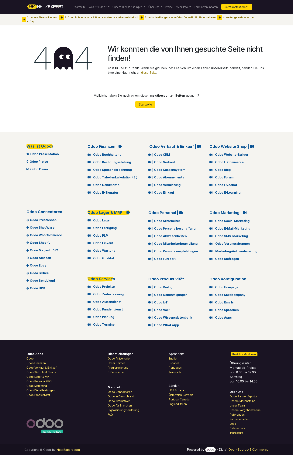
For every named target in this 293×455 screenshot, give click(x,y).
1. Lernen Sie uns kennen (42, 17)
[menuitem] (79, 6)
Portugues (175, 367)
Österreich (175, 394)
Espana (179, 390)
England (174, 404)
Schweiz (188, 394)
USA (171, 390)
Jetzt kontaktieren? (237, 7)
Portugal (174, 399)
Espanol (174, 363)
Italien (183, 404)
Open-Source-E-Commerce (248, 449)
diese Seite (148, 72)
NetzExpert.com (68, 450)
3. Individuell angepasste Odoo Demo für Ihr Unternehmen (180, 17)
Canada (185, 399)
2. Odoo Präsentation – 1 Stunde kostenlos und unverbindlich (101, 17)
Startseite (145, 104)
